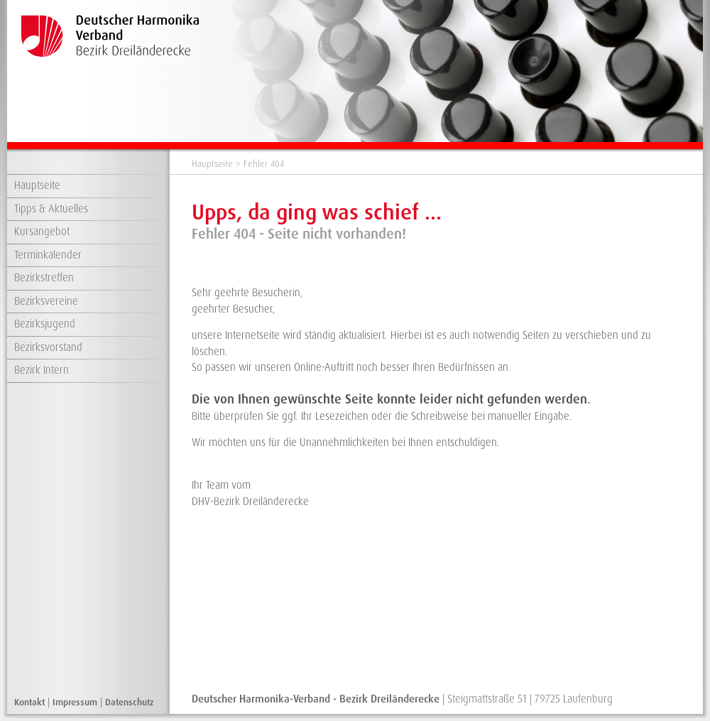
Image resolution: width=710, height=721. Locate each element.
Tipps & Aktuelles (51, 209)
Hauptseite (37, 185)
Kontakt (29, 702)
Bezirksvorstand (48, 347)
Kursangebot (42, 231)
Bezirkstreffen (44, 278)
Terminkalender (48, 255)
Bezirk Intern (41, 370)
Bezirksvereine (46, 301)
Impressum (75, 702)
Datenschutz (129, 702)
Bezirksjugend (44, 324)
